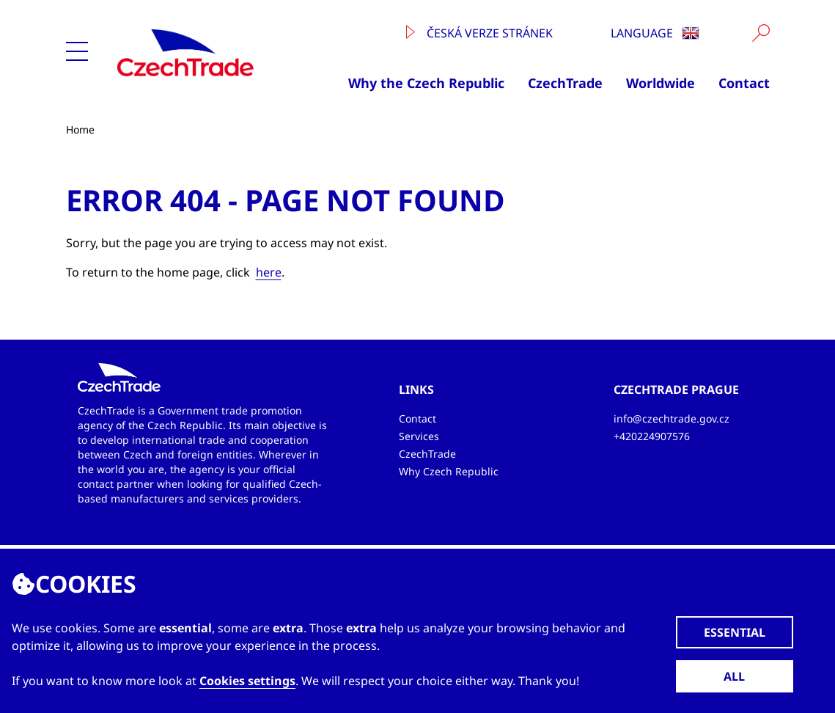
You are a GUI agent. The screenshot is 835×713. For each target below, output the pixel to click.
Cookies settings (247, 681)
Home (80, 129)
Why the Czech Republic (426, 83)
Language (655, 33)
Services (419, 436)
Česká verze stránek (479, 33)
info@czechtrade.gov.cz (671, 418)
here (269, 272)
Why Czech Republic (449, 471)
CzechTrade (565, 83)
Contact (744, 83)
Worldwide (660, 83)
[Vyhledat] (761, 33)
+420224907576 (652, 436)
